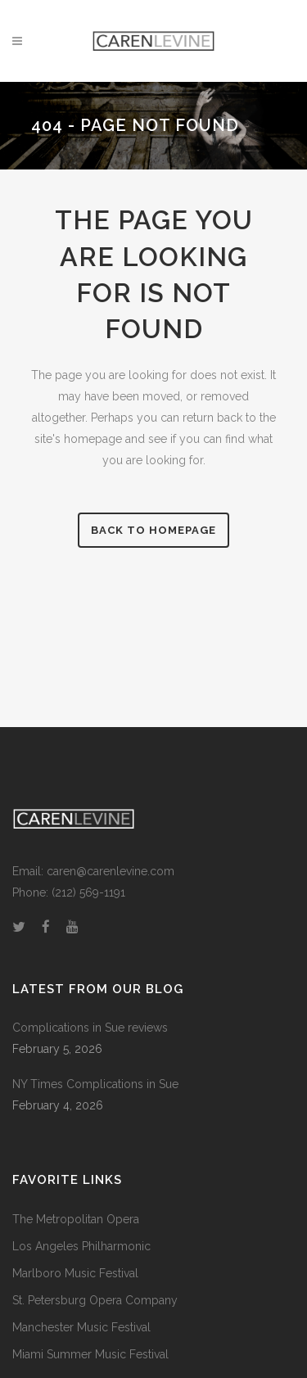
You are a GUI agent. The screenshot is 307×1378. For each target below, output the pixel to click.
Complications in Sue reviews (90, 1027)
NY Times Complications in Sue (95, 1084)
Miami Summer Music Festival (90, 1354)
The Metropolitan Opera (75, 1219)
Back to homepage (153, 530)
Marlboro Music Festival (75, 1273)
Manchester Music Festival (81, 1327)
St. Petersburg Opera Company (95, 1300)
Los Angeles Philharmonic (81, 1246)
